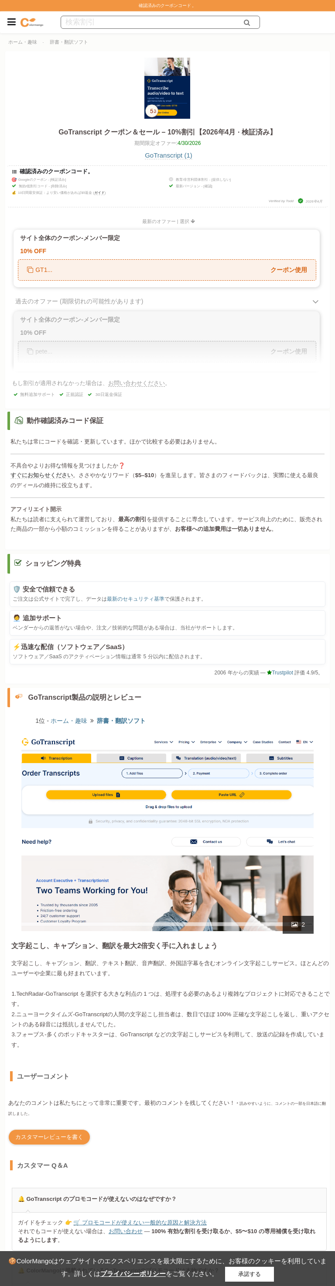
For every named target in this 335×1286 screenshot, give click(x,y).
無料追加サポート (37, 394)
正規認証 (74, 394)
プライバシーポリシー (133, 1273)
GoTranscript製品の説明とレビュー (85, 697)
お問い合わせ (125, 1231)
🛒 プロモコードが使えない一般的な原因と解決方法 (140, 1222)
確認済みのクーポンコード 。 (168, 5)
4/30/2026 (189, 143)
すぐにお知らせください (41, 475)
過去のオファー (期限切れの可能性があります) (79, 301)
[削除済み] (58, 186)
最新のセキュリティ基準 (135, 599)
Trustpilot (280, 673)
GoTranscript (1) (168, 155)
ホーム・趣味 (22, 42)
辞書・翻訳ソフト (69, 42)
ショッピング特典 (53, 563)
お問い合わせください (136, 383)
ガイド (99, 193)
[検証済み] (58, 180)
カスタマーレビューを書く (49, 1137)
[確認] (207, 186)
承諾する (249, 1274)
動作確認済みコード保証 (65, 420)
